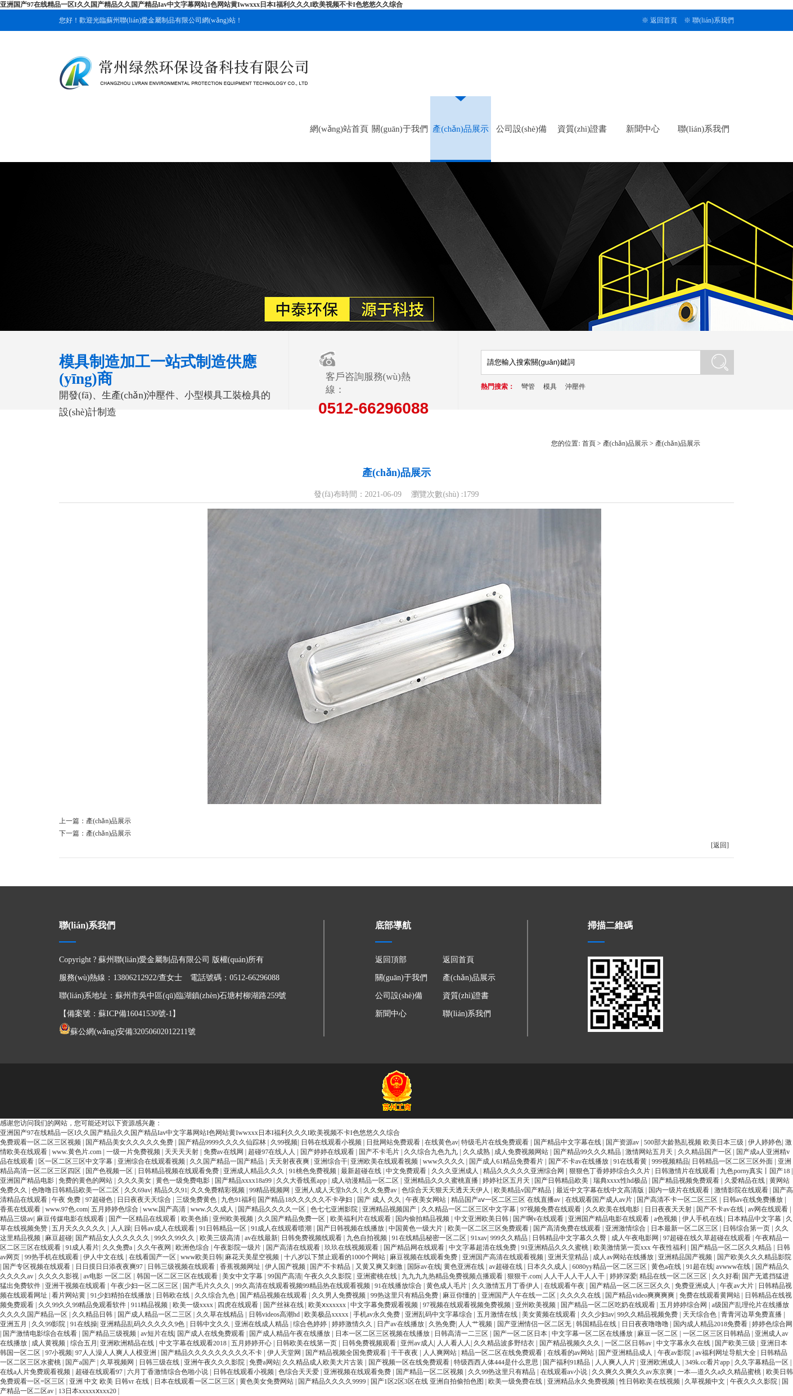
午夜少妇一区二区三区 (145, 1286)
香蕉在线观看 (21, 1209)
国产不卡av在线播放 (579, 1161)
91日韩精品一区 (223, 1228)
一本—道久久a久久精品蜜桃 (720, 1372)
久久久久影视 (59, 1276)
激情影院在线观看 (742, 1190)
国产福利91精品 (567, 1362)
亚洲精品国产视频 (686, 1257)
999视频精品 (670, 1161)
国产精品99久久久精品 (588, 1152)
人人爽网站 (440, 1353)
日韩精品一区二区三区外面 (733, 1161)
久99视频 (284, 1142)
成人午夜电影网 (635, 1238)
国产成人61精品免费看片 (507, 1161)
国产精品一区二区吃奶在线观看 (609, 1305)
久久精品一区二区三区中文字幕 (469, 1209)
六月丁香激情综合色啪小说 (168, 1372)
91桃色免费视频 (313, 1171)
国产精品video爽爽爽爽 (640, 1295)
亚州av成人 (417, 1343)
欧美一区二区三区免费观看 (489, 1228)
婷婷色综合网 (772, 1324)
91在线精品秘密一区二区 (430, 1238)
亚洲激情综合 (626, 1228)
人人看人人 (454, 1343)
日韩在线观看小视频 (332, 1142)
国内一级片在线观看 (679, 1190)
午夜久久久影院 (328, 1276)
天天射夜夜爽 (290, 1161)
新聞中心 (643, 128)
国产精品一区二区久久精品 (732, 1247)
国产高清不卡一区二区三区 (678, 1200)
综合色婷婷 (310, 1324)
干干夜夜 (405, 1353)
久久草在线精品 (220, 1314)
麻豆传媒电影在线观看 (71, 1219)
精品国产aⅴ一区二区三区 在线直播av (506, 1200)
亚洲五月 (14, 1324)
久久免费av (380, 1190)
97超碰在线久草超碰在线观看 (708, 1238)
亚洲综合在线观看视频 (152, 1161)
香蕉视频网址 (241, 1267)
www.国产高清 (165, 1209)
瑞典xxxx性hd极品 (621, 1180)
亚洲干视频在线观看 (76, 1286)
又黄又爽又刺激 (379, 1267)
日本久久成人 (548, 1267)
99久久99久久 (175, 1238)
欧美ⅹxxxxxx (328, 1305)
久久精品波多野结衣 (505, 1343)
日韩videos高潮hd (275, 1314)
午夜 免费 (67, 1200)
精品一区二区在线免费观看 (502, 1353)
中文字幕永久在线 (684, 1343)
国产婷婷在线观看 (328, 1152)
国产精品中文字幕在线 (568, 1142)
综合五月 (83, 1343)
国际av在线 (423, 1267)
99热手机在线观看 (52, 1257)
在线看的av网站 (571, 1353)
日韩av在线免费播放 (754, 1200)
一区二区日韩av (629, 1343)
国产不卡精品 (331, 1267)
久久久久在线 (581, 1295)
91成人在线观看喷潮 (282, 1228)
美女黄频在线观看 (550, 1314)
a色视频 (666, 1219)
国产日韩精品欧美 (562, 1180)
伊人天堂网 (285, 1353)
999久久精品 (509, 1238)
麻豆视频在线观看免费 (424, 1257)
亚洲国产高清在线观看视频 (503, 1257)
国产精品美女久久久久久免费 (130, 1142)
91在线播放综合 (399, 1286)
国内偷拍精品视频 (423, 1219)
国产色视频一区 (109, 1171)
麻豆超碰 (58, 1238)
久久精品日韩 (93, 1314)
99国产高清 (284, 1276)
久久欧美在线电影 (613, 1209)
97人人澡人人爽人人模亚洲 (116, 1353)
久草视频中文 (705, 1381)
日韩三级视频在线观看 (182, 1267)
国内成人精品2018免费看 (711, 1324)
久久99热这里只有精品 (502, 1372)
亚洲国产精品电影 (28, 1180)
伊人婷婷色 (765, 1142)
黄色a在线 (667, 1267)
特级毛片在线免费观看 (495, 1142)
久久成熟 (477, 1152)
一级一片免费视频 (134, 1152)
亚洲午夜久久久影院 (215, 1362)
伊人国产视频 (286, 1267)
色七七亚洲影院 (334, 1209)
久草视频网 (118, 1362)
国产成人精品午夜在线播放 (290, 1333)
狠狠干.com (524, 1276)
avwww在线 (734, 1267)
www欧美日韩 (201, 1257)
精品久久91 (171, 1190)
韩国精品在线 (597, 1324)
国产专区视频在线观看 (37, 1267)
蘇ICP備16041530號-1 (135, 1013)
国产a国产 (81, 1362)
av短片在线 (157, 1333)
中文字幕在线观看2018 (193, 1343)
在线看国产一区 (153, 1257)
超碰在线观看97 (99, 1372)
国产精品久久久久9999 (332, 1381)
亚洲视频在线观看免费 (358, 1372)
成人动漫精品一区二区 (365, 1180)
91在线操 (83, 1324)
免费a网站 (264, 1362)
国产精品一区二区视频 (430, 1372)
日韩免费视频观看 (370, 1343)
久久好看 (725, 1276)
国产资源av (623, 1142)
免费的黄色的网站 (86, 1180)
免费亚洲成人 (696, 1286)
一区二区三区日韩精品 (717, 1333)
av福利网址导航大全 (727, 1353)
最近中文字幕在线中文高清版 (601, 1190)
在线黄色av (441, 1142)
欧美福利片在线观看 (361, 1219)
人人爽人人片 (616, 1362)
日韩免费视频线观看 (312, 1238)
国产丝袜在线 (284, 1305)
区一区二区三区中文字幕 (76, 1161)
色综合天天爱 (299, 1372)
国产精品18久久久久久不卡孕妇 (306, 1200)
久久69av (137, 1190)
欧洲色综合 (193, 1247)
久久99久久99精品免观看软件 (83, 1305)
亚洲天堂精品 (569, 1257)
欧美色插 (195, 1219)
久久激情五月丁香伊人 (506, 1286)
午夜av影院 (674, 1353)
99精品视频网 (270, 1190)
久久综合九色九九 (431, 1152)
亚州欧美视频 (234, 1219)
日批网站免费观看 (394, 1142)
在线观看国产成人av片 (599, 1200)
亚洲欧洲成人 (661, 1362)
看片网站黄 (69, 1295)
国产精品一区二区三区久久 (630, 1286)
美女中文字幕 (243, 1276)
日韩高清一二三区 (462, 1333)
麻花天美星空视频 (253, 1257)
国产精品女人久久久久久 (113, 1238)
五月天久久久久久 (79, 1228)
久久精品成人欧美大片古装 (323, 1362)
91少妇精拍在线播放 (122, 1295)
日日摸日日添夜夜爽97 (110, 1267)
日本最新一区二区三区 (685, 1228)
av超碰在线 (506, 1267)
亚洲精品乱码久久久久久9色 (143, 1324)
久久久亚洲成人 (455, 1171)
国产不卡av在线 (720, 1209)
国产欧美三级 (736, 1343)
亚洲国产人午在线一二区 (519, 1295)
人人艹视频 (476, 1324)
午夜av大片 (737, 1286)
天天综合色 (700, 1314)
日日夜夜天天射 (669, 1209)
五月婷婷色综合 (115, 1209)
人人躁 (121, 1228)
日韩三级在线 (160, 1362)
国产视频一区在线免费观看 (409, 1362)
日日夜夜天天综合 (145, 1200)
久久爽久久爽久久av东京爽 (633, 1372)
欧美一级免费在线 (516, 1381)
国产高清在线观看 (294, 1247)
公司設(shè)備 (521, 128)
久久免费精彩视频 (218, 1190)
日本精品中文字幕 (755, 1219)
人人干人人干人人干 (575, 1276)
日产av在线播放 (401, 1324)
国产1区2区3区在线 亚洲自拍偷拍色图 (428, 1381)
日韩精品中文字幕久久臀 (570, 1238)
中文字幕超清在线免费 (483, 1247)
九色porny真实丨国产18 (755, 1171)
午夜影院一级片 (238, 1247)
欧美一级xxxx (194, 1305)
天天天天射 (182, 1152)
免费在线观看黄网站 (710, 1295)
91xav (479, 1238)
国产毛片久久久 (207, 1286)
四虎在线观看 (239, 1305)
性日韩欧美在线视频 (650, 1381)
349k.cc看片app (709, 1362)
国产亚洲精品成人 (626, 1353)
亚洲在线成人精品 (262, 1324)
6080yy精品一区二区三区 (610, 1267)
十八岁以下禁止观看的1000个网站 (335, 1257)
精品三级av (16, 1219)
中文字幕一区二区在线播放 (593, 1333)
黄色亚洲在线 (465, 1267)
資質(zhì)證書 (582, 128)
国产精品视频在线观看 (274, 1295)
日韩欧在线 (173, 1295)
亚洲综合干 (331, 1161)
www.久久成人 (213, 1209)
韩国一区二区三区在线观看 (178, 1276)
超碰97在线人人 (272, 1152)
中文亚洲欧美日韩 (482, 1219)
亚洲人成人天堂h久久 (328, 1190)
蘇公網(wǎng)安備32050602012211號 (127, 1031)
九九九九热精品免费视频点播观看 (453, 1276)
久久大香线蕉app (302, 1180)
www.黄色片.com (77, 1152)
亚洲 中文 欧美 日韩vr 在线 (110, 1381)
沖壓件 (575, 386)
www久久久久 (444, 1161)
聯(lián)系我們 (713, 20)
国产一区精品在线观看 (143, 1219)
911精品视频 (150, 1305)
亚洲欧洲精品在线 (128, 1343)
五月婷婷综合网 (684, 1305)
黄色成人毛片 (447, 1286)
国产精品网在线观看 (415, 1247)
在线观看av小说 (564, 1372)
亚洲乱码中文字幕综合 (439, 1314)
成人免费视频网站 (522, 1152)
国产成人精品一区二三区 (155, 1314)
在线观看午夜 (565, 1286)
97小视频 (58, 1353)
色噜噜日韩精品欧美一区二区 (76, 1190)
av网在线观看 (769, 1209)
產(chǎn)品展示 (460, 128)
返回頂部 (391, 959)
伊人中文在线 (104, 1257)
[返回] (720, 845)
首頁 (589, 443)
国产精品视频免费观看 (686, 1180)
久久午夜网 (155, 1247)
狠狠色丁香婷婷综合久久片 (610, 1171)
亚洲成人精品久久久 (254, 1171)
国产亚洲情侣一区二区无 (535, 1324)
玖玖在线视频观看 (352, 1247)
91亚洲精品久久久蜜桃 (555, 1247)
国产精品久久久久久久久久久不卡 (212, 1353)
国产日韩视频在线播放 (351, 1228)
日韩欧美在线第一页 (307, 1343)
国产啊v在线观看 (539, 1219)
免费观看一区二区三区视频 (41, 1142)
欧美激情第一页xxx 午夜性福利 (640, 1247)
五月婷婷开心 (252, 1343)
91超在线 (699, 1267)
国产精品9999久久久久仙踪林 (223, 1142)
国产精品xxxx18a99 (244, 1180)
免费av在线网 (224, 1152)
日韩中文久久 (211, 1324)
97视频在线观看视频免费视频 (467, 1305)
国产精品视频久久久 (570, 1343)
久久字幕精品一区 (762, 1362)
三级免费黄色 (197, 1200)
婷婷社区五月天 (507, 1180)
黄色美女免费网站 (267, 1381)
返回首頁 (663, 20)
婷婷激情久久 (353, 1324)
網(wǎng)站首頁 (339, 128)
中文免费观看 (407, 1171)
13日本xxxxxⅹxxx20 (88, 1391)
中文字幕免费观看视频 (385, 1305)
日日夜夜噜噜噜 (645, 1324)
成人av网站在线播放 (624, 1257)
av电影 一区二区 (108, 1276)
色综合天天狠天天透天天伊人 (446, 1190)
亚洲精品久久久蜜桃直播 (442, 1180)
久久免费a (118, 1247)
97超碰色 (99, 1200)
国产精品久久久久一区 (272, 1209)
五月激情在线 (498, 1314)
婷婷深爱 (623, 1276)
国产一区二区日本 (521, 1333)
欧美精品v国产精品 (523, 1190)
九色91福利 (238, 1200)
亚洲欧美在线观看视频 (385, 1161)
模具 (550, 386)
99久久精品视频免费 (648, 1314)
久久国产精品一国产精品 (227, 1161)
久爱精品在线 (745, 1180)
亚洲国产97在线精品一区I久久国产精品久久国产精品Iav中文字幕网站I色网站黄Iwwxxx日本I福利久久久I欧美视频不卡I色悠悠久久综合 (201, 4)
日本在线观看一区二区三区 (195, 1381)
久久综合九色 (216, 1295)
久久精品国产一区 (705, 1152)
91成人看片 (82, 1247)
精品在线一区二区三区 (674, 1276)
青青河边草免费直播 (752, 1314)
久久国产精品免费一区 (292, 1219)
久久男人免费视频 (339, 1295)
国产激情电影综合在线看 (41, 1333)
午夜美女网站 (426, 1200)
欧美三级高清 (221, 1238)
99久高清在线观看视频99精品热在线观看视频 (303, 1286)
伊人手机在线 (703, 1219)
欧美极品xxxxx (327, 1314)
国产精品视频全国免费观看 (346, 1353)
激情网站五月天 (649, 1152)
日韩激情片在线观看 (686, 1171)
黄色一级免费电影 (183, 1180)
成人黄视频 (49, 1343)
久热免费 (442, 1324)
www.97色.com (66, 1209)
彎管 (528, 386)
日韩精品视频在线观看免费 (179, 1171)
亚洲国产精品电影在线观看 (609, 1219)
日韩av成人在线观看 (165, 1228)
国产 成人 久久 (380, 1200)
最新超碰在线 (362, 1171)
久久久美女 (135, 1180)
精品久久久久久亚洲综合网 (524, 1171)
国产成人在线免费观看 (211, 1333)
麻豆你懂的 (460, 1295)
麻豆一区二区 (658, 1333)
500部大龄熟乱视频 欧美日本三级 (694, 1142)
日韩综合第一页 (747, 1228)
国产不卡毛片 (380, 1152)
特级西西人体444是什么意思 (497, 1362)
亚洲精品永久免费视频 (581, 1381)
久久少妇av (597, 1314)
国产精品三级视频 (110, 1333)
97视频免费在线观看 (551, 1209)
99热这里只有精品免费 (405, 1295)
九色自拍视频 (367, 1238)
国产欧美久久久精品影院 (754, 1257)
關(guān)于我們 (399, 128)
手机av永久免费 (377, 1314)
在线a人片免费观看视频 (36, 1372)
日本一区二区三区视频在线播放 (383, 1333)
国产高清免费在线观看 (567, 1228)
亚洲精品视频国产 (390, 1209)
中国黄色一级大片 (416, 1228)
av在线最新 (261, 1238)
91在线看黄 (630, 1161)
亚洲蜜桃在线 (378, 1276)
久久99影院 (49, 1324)
